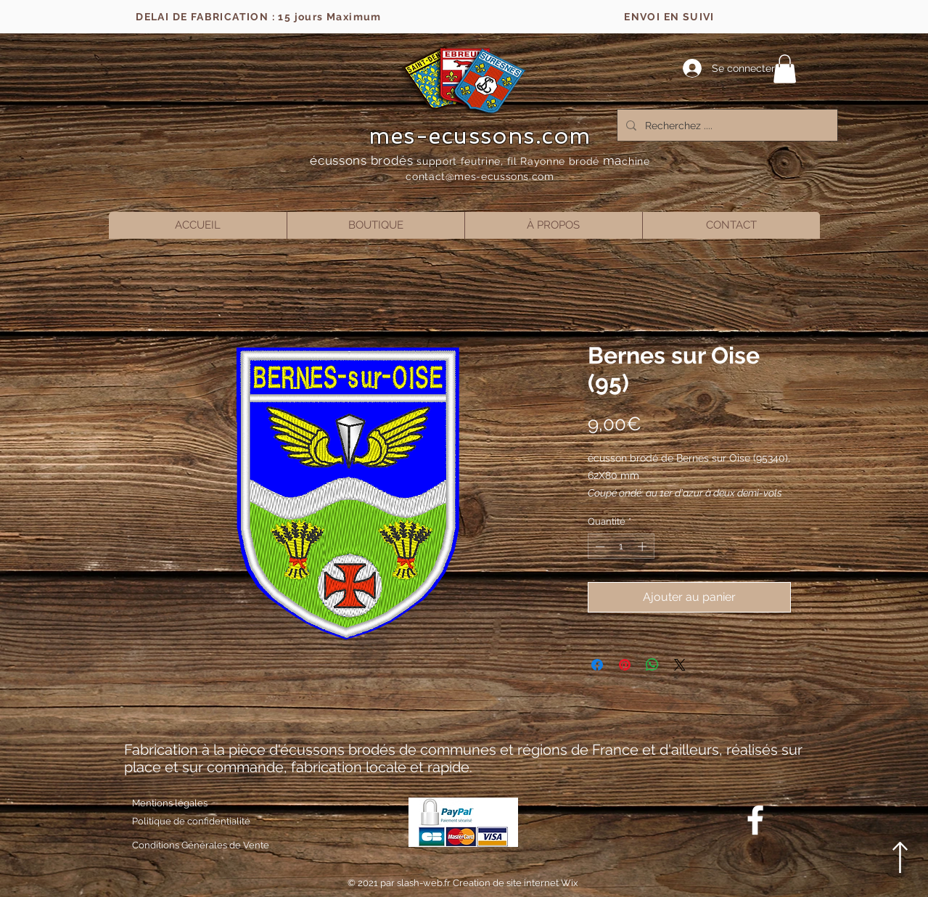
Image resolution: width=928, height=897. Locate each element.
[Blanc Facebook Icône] (755, 820)
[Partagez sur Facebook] (597, 664)
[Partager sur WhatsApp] (652, 664)
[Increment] (643, 546)
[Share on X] (680, 664)
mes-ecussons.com (480, 136)
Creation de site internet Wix (515, 882)
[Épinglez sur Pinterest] (624, 664)
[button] (785, 68)
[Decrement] (598, 546)
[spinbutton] (621, 546)
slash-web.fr (425, 882)
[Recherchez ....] (726, 125)
